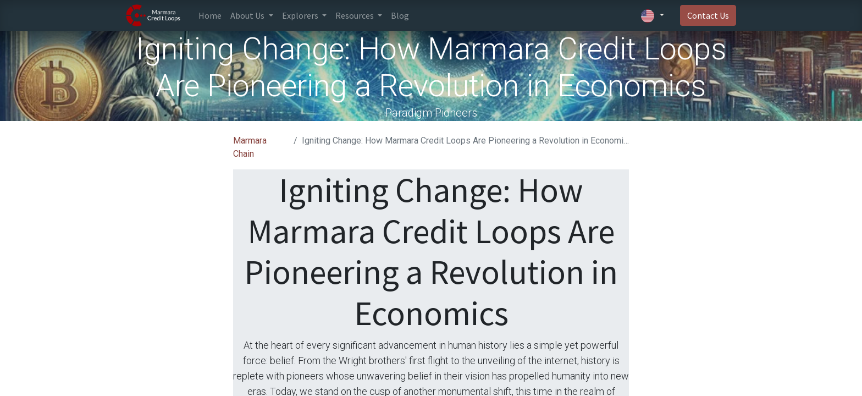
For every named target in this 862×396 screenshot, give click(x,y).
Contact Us (708, 15)
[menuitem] (210, 15)
